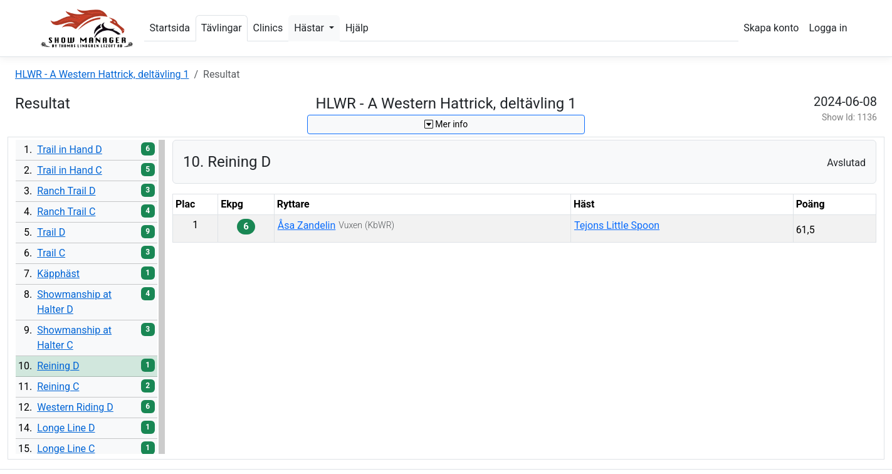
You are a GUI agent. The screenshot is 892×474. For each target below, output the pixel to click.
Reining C (58, 386)
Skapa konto (771, 28)
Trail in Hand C (69, 170)
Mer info (446, 124)
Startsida (170, 28)
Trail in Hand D (69, 149)
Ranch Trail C (66, 212)
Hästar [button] (310, 28)
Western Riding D (75, 407)
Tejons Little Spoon (616, 225)
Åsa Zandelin (307, 225)
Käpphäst (58, 274)
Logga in (828, 28)
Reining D (58, 366)
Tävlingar (221, 28)
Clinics (268, 28)
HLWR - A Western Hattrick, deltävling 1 (102, 74)
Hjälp (357, 28)
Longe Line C (66, 449)
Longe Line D (66, 428)
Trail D (51, 232)
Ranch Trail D (66, 191)
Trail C (51, 253)
